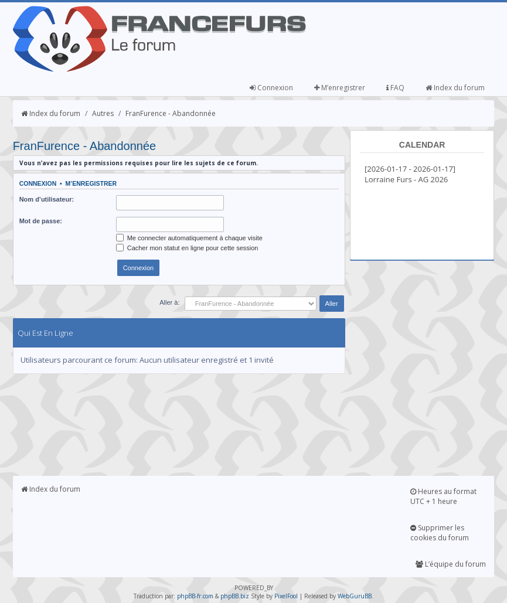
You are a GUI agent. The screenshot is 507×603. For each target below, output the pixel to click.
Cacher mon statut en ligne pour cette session (187, 247)
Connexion (271, 88)
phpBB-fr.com (195, 596)
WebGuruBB (355, 596)
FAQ (395, 88)
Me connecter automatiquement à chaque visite (189, 237)
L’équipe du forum (451, 564)
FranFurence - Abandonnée (170, 113)
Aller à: (169, 302)
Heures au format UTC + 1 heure (443, 496)
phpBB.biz (234, 596)
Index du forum (455, 88)
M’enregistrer (339, 88)
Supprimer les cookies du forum (439, 533)
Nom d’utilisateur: (46, 199)
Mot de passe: (40, 220)
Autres (103, 113)
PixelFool (286, 596)
